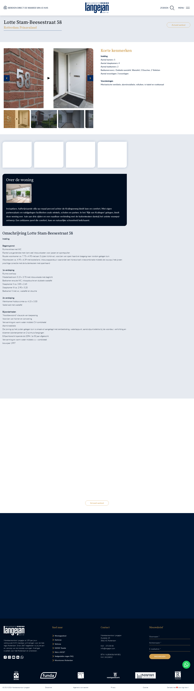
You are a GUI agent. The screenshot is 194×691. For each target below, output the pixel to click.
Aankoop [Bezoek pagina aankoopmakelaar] (58, 640)
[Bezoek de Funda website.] (48, 675)
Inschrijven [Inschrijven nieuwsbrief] (159, 656)
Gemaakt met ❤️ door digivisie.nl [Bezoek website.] (178, 687)
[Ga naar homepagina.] (97, 7)
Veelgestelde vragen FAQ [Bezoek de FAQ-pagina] (64, 656)
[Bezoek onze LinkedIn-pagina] (17, 657)
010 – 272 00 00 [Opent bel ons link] (107, 646)
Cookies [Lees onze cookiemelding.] (145, 687)
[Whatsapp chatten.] (186, 665)
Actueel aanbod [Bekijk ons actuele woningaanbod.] (178, 25)
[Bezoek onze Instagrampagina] (9, 657)
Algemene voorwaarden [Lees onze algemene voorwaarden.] (80, 687)
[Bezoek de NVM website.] (16, 675)
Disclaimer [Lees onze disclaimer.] (48, 687)
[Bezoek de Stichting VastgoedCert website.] (113, 675)
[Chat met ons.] (22, 657)
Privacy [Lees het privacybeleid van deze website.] (113, 687)
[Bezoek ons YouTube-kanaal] (13, 657)
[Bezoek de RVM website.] (81, 675)
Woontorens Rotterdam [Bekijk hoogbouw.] (64, 660)
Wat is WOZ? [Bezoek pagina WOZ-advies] (60, 652)
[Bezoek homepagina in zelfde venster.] (14, 630)
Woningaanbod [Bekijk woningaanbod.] (60, 636)
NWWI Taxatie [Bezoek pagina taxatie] (60, 648)
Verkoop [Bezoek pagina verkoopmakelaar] (58, 644)
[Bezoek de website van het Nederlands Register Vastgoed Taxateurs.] (178, 675)
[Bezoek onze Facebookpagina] (5, 657)
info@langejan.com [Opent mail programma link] (108, 648)
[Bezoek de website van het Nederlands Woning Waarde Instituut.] (145, 675)
